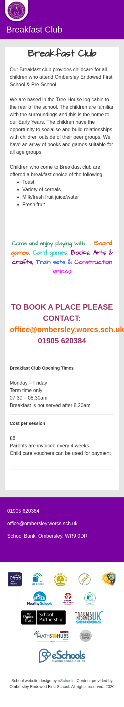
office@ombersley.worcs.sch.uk (42, 523)
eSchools (66, 680)
